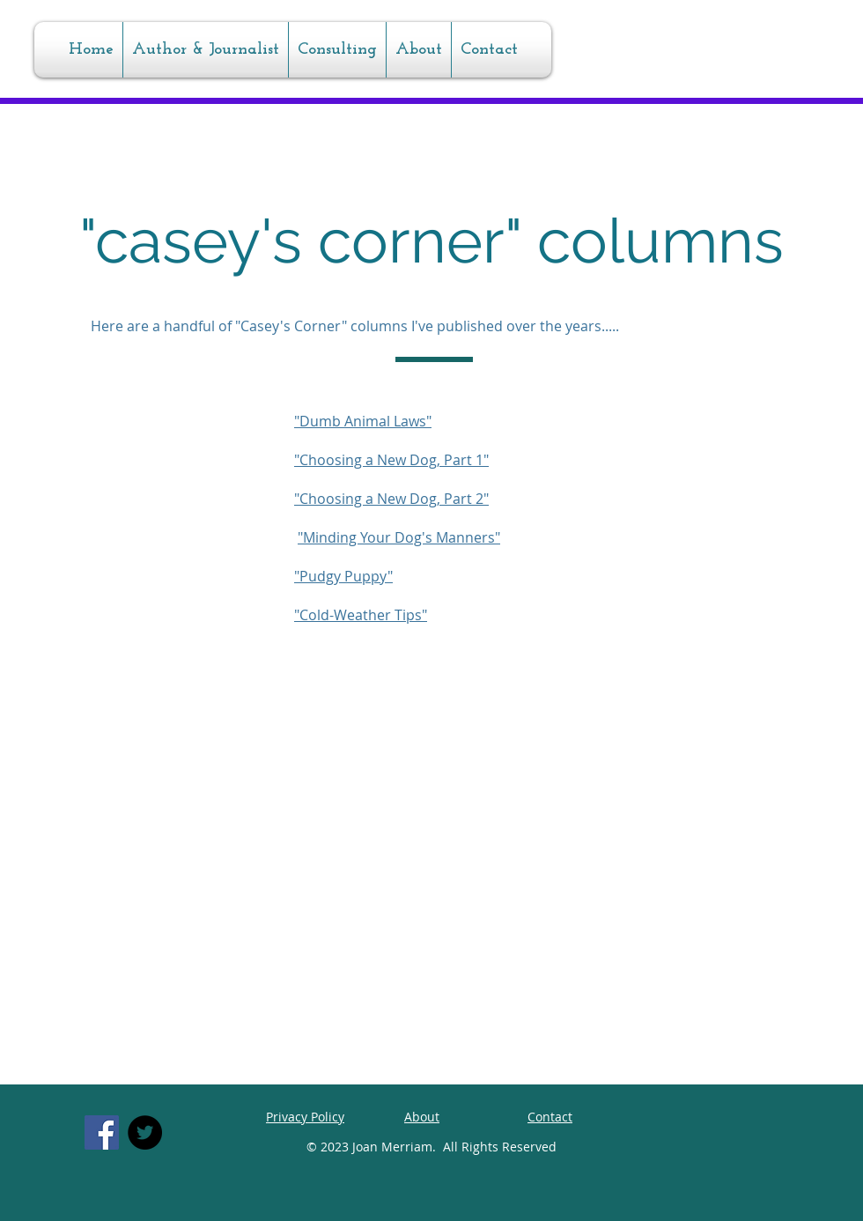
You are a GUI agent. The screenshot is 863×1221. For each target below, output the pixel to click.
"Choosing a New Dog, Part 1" (391, 460)
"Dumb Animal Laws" (363, 421)
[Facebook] (102, 1132)
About (421, 1116)
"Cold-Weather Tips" (360, 615)
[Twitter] (145, 1132)
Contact (549, 1116)
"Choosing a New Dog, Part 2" (391, 498)
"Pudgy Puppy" (343, 576)
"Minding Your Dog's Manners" (399, 537)
